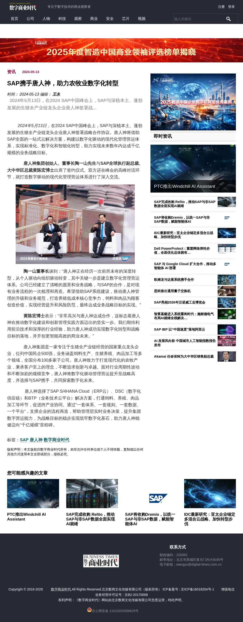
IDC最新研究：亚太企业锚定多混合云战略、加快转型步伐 (209, 519)
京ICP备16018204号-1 (197, 589)
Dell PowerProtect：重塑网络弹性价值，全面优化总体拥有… (182, 250)
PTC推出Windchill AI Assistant (184, 186)
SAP (24, 440)
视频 (141, 19)
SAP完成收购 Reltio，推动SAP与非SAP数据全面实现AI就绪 (90, 519)
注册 (221, 7)
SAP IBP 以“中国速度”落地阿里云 (179, 329)
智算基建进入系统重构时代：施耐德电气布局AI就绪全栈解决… (184, 316)
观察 (78, 19)
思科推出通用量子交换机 (172, 291)
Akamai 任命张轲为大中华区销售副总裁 (184, 356)
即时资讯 (163, 136)
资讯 (11, 71)
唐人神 (36, 440)
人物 (46, 19)
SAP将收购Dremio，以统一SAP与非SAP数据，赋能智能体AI (182, 219)
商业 (94, 19)
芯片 (126, 19)
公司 (30, 19)
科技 (62, 19)
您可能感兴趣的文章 (27, 473)
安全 (110, 19)
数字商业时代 (56, 440)
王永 (56, 94)
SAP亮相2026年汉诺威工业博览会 (179, 302)
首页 (14, 19)
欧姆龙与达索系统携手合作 (174, 279)
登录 (231, 7)
